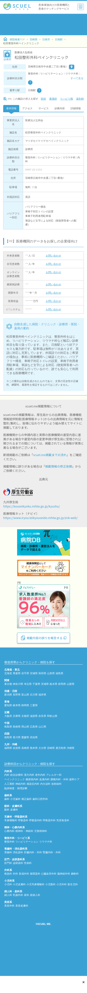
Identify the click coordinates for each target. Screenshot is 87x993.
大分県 (42, 786)
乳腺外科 (18, 933)
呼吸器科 (23, 859)
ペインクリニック (14, 818)
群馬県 (62, 722)
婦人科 (8, 933)
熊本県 (34, 786)
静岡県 (25, 744)
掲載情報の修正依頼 (58, 466)
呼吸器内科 (35, 859)
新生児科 (73, 923)
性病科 (28, 901)
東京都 (8, 722)
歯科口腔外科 (40, 837)
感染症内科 (33, 822)
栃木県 (53, 722)
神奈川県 (18, 722)
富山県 (25, 733)
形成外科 (24, 912)
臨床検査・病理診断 (15, 827)
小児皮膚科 (19, 923)
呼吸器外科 (49, 859)
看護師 (53, 98)
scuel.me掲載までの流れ (50, 455)
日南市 (46, 39)
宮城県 (34, 712)
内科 (6, 813)
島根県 (17, 765)
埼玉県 (28, 722)
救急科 (8, 912)
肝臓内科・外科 (33, 891)
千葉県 (36, 722)
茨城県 (45, 722)
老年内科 (40, 813)
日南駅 (59, 39)
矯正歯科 (26, 837)
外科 (15, 912)
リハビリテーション (26, 880)
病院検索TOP (14, 39)
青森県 (17, 712)
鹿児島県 (61, 786)
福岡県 (8, 786)
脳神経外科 (63, 912)
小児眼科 (50, 923)
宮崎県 (33, 39)
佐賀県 (17, 786)
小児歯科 (15, 837)
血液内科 (44, 818)
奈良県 (42, 754)
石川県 (34, 733)
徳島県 (8, 776)
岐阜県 (17, 744)
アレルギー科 (54, 813)
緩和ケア (74, 818)
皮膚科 (14, 848)
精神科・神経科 (24, 869)
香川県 (17, 776)
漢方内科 (29, 813)
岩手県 (25, 712)
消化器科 (18, 891)
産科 (26, 933)
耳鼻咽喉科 (10, 859)
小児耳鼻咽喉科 (35, 923)
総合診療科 (16, 813)
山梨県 (70, 722)
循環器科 (35, 912)
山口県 (42, 765)
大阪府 (8, 754)
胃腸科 (8, 891)
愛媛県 (25, 776)
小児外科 (61, 923)
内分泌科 (45, 822)
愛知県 (8, 744)
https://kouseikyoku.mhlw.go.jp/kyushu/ (31, 506)
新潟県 (8, 733)
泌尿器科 (18, 901)
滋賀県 (34, 754)
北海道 (8, 712)
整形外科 (9, 880)
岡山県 (25, 765)
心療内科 (9, 869)
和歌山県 (52, 754)
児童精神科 (40, 869)
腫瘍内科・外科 (59, 818)
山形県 (51, 712)
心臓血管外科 (48, 912)
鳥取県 (8, 765)
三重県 (34, 744)
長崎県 (25, 786)
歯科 (6, 837)
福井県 (42, 733)
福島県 (59, 712)
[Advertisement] (41, 24)
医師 (43, 98)
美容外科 (9, 944)
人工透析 (9, 822)
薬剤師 (80, 98)
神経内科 (20, 822)
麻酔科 (75, 912)
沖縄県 (70, 786)
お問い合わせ (53, 255)
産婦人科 (35, 933)
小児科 (8, 923)
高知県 (34, 776)
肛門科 (8, 901)
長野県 (17, 733)
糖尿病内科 (32, 818)
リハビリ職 (66, 98)
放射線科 (56, 822)
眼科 (6, 848)
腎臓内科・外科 (52, 891)
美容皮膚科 (21, 944)
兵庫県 (17, 754)
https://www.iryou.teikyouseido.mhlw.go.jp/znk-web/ (40, 518)
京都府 (25, 754)
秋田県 (42, 712)
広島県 (34, 765)
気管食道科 (62, 859)
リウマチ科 (45, 880)
